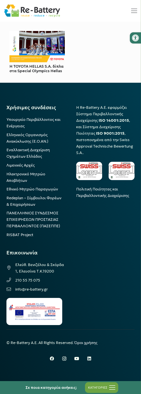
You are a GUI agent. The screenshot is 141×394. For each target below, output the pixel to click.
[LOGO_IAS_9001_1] (122, 171)
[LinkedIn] (89, 358)
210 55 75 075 (27, 280)
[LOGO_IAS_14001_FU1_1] (89, 171)
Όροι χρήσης (85, 342)
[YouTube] (76, 358)
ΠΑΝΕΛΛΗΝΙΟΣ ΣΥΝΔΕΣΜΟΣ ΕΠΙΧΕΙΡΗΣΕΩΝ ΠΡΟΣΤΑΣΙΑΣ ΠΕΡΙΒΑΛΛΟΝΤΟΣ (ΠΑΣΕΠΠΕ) (33, 219)
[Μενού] (134, 10)
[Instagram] (64, 358)
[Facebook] (52, 358)
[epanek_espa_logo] (34, 311)
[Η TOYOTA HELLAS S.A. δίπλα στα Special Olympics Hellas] (37, 34)
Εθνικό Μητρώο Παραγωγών (32, 189)
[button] (135, 38)
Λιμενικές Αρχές (20, 165)
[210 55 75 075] (10, 280)
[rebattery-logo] (32, 10)
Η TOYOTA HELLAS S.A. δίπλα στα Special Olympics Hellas (36, 68)
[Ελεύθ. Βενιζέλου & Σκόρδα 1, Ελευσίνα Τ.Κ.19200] (10, 268)
